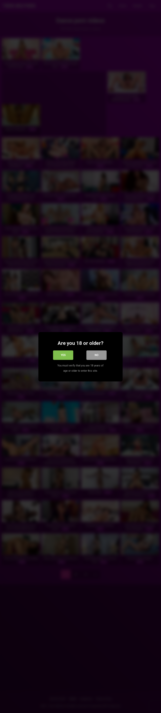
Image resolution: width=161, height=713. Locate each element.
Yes (63, 354)
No (97, 354)
